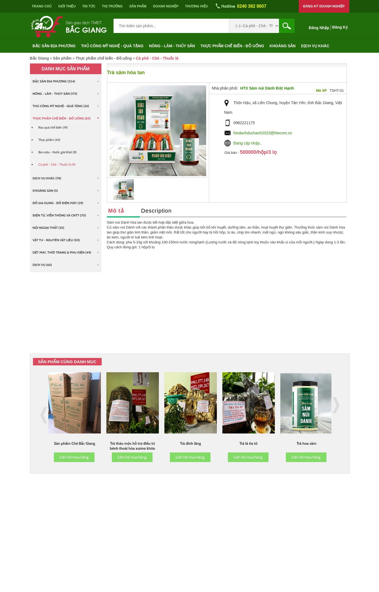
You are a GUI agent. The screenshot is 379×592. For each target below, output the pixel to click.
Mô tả (116, 211)
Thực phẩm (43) (49, 140)
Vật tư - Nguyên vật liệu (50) (56, 240)
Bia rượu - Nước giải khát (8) (57, 152)
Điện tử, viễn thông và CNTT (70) (59, 215)
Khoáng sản (283, 46)
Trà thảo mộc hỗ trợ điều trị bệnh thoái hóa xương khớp (132, 446)
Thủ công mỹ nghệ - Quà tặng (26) (61, 106)
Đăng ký (340, 27)
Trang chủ (42, 6)
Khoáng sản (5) (45, 190)
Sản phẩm (137, 6)
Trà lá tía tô (248, 443)
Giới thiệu (67, 6)
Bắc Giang (86, 29)
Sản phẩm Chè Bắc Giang (74, 443)
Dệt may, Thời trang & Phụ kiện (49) (62, 252)
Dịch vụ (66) (42, 265)
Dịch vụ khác (315, 46)
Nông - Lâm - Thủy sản (172, 46)
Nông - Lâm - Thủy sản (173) (55, 93)
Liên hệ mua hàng (74, 457)
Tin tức (88, 6)
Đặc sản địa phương (54, 46)
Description (156, 211)
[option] (124, 189)
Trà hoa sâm (306, 443)
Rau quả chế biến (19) (53, 127)
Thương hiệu (196, 6)
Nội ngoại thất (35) (48, 228)
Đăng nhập (319, 28)
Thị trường (112, 6)
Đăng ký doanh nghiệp (324, 6)
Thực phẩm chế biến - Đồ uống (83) (62, 118)
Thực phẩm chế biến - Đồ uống (232, 46)
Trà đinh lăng (190, 443)
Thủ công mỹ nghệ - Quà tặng (112, 46)
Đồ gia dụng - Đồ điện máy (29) (58, 203)
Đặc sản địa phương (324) (54, 81)
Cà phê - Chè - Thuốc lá (157, 58)
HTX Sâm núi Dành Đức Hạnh (267, 88)
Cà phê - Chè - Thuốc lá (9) (57, 164)
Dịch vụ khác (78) (47, 178)
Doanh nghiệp (165, 6)
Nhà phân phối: (225, 88)
